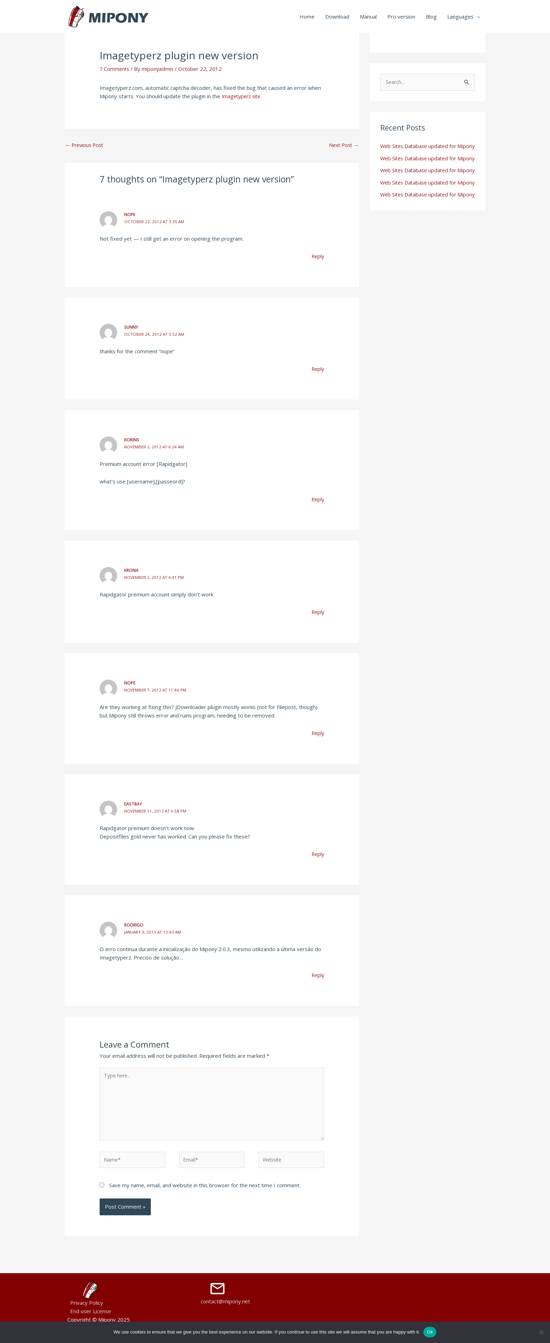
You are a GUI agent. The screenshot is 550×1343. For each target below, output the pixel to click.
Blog (431, 16)
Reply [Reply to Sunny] (317, 368)
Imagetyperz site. (243, 96)
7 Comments (115, 68)
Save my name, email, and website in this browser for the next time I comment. (205, 1186)
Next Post (342, 144)
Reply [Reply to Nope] (317, 256)
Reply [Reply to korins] (317, 498)
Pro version (401, 16)
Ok (430, 1332)
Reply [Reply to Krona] (317, 611)
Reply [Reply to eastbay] (317, 852)
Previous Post (85, 144)
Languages (460, 16)
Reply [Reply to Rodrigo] (317, 973)
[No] (541, 1332)
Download (337, 16)
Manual (368, 16)
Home (307, 16)
